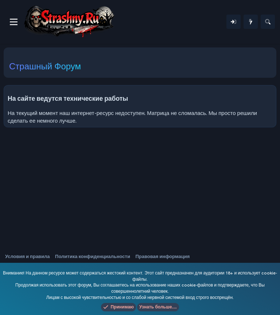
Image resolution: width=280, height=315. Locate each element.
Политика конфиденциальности (92, 256)
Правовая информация (162, 256)
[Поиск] (268, 22)
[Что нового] (251, 22)
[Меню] (13, 22)
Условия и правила (27, 256)
